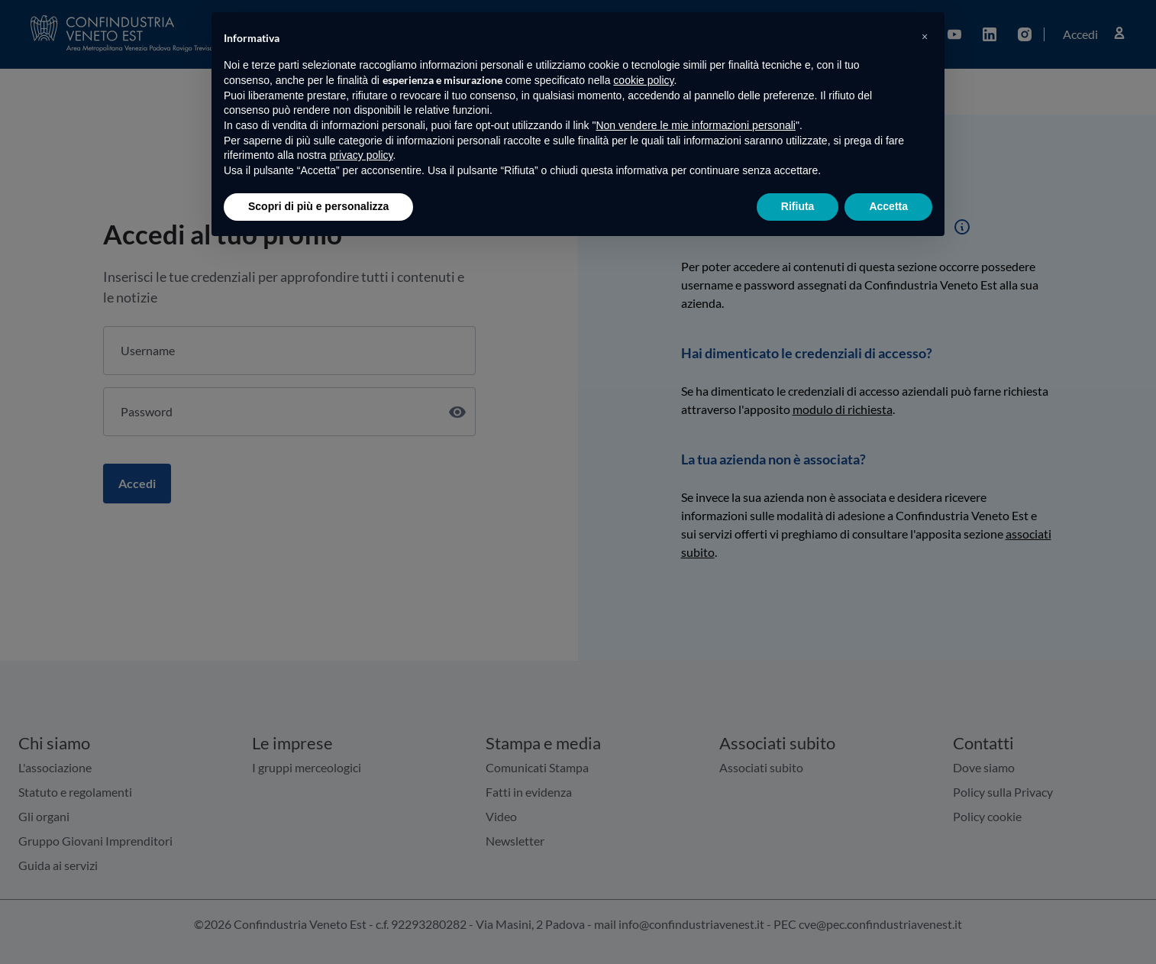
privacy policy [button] (361, 155)
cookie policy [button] (643, 80)
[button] (924, 36)
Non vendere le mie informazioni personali (695, 125)
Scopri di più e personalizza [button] (318, 206)
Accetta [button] (888, 206)
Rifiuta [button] (798, 206)
